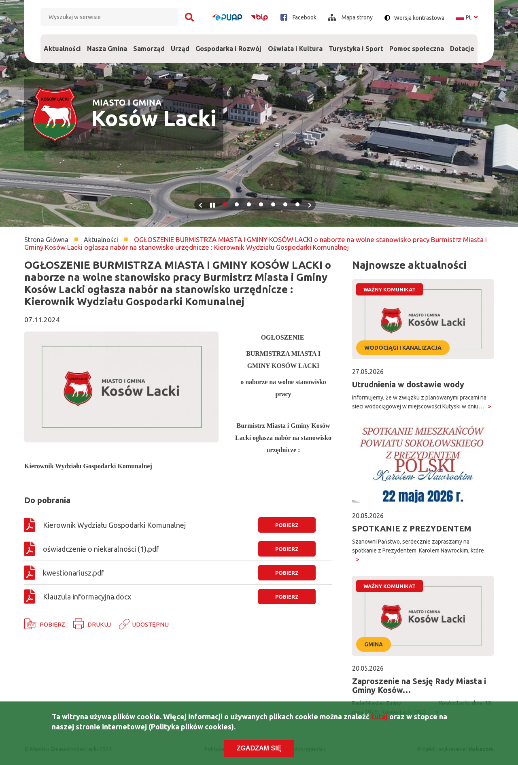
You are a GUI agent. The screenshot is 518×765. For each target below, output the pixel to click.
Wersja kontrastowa (419, 18)
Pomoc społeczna (416, 43)
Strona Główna (46, 239)
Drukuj (99, 624)
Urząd (180, 43)
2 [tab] (237, 204)
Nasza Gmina (107, 43)
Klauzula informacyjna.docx (87, 597)
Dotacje (462, 43)
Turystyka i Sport (355, 43)
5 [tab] (273, 204)
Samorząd (149, 43)
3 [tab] (249, 204)
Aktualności (62, 48)
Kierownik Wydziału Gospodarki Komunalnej (117, 525)
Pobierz (52, 624)
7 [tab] (297, 204)
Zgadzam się (259, 750)
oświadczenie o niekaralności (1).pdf (101, 549)
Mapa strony (350, 17)
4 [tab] (261, 204)
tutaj (379, 718)
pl (467, 17)
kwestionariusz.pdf (73, 573)
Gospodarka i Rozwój (229, 43)
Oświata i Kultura (295, 43)
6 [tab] (285, 204)
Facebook (298, 17)
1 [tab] (225, 204)
